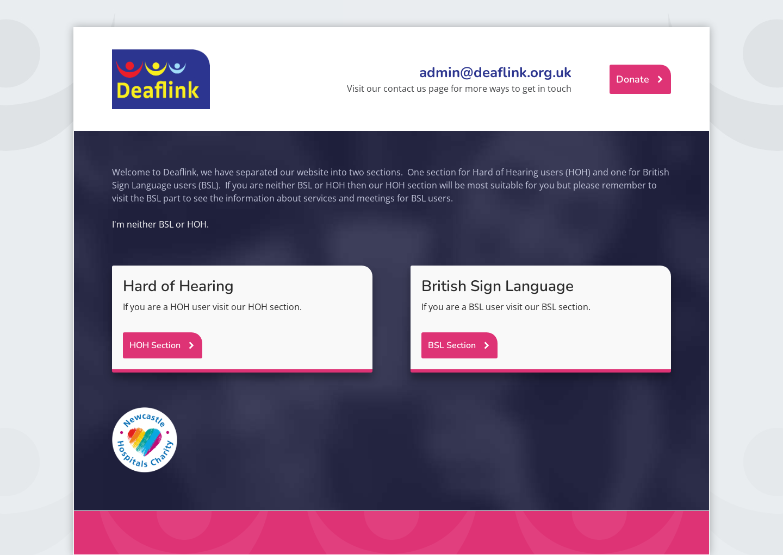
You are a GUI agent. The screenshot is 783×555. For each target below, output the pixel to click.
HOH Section (155, 345)
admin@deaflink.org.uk (495, 72)
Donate (632, 79)
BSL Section (452, 345)
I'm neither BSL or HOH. (160, 224)
